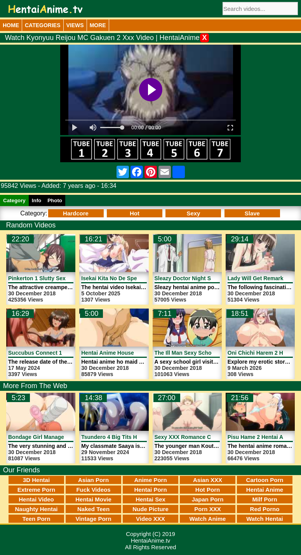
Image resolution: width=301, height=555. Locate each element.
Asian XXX (207, 480)
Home (11, 25)
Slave (252, 213)
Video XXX (150, 518)
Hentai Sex (150, 499)
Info (36, 200)
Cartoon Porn (265, 480)
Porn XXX (207, 509)
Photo (54, 200)
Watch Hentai (264, 518)
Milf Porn (264, 499)
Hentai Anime (264, 489)
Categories (43, 25)
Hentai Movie (93, 499)
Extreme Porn (36, 489)
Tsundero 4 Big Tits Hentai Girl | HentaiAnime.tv (143, 437)
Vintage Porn (93, 518)
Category (14, 200)
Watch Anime (208, 518)
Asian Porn (93, 480)
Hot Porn (207, 489)
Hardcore (76, 213)
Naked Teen (93, 509)
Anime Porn (150, 480)
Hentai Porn (150, 489)
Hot (134, 213)
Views (75, 25)
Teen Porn (36, 518)
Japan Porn (208, 499)
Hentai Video (36, 499)
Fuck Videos (93, 489)
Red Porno (265, 509)
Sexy (193, 213)
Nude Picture (150, 509)
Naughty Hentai (36, 509)
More (98, 25)
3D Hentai (36, 480)
